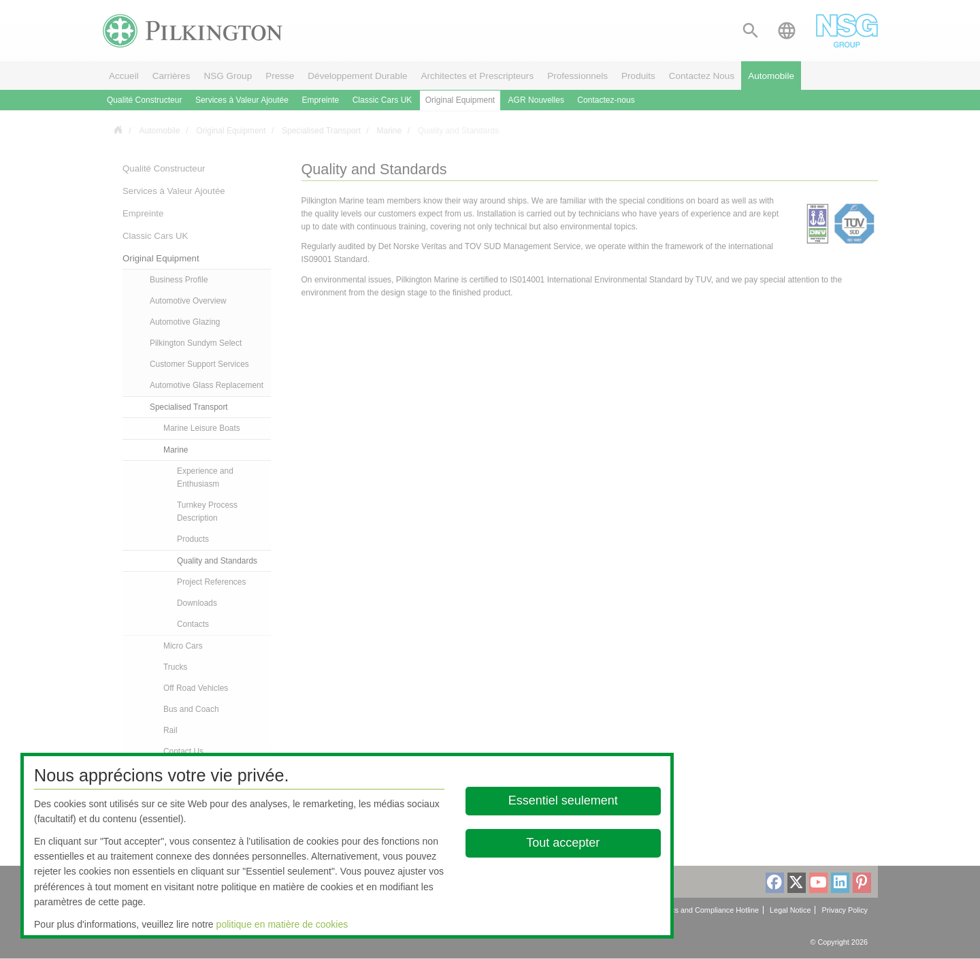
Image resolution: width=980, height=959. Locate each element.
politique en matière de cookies (282, 924)
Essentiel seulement (563, 800)
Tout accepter (563, 842)
